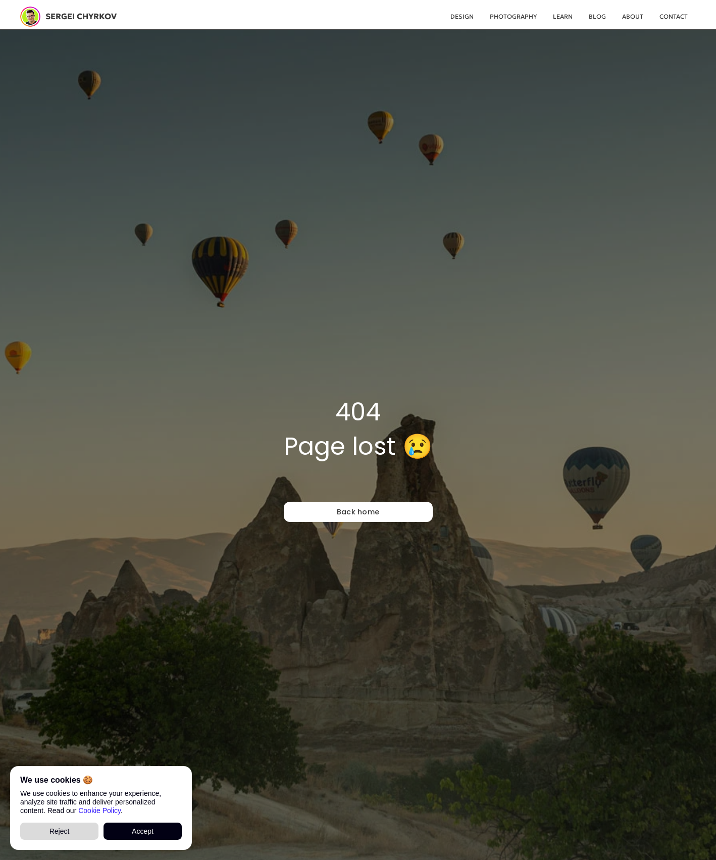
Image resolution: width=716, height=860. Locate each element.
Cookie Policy (99, 810)
